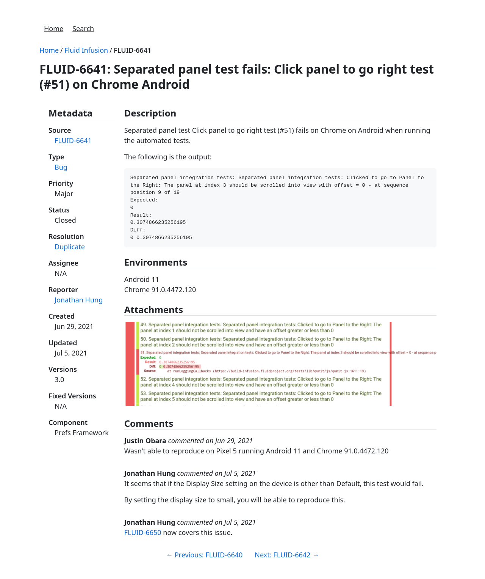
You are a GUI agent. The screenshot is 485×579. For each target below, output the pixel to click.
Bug (61, 166)
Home (53, 28)
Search (83, 28)
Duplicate (70, 246)
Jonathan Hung (79, 299)
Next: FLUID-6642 (287, 561)
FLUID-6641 (133, 50)
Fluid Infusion (86, 50)
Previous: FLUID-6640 (204, 561)
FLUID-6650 (142, 539)
